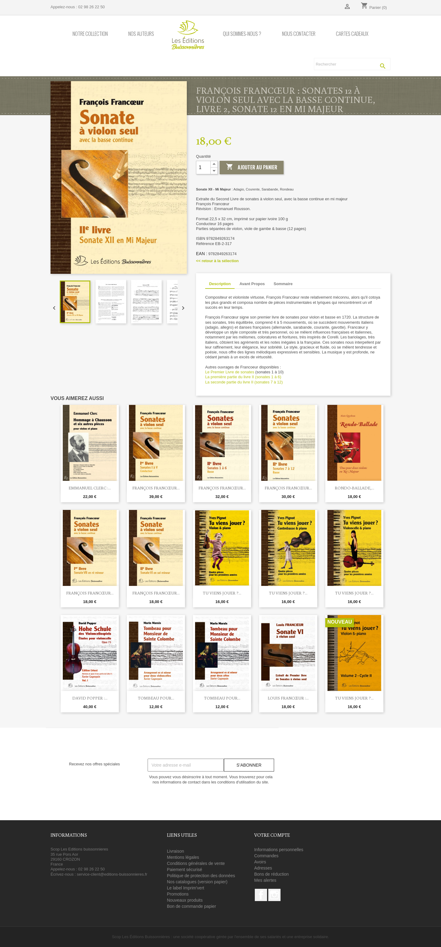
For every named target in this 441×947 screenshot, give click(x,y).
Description (220, 283)
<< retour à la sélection (217, 260)
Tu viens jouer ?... (222, 593)
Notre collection (90, 33)
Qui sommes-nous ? (242, 33)
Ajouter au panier (251, 167)
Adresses (263, 868)
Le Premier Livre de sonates (229, 372)
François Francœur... (156, 488)
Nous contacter (298, 33)
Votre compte (272, 835)
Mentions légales (183, 857)
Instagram (274, 895)
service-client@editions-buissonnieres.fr (112, 874)
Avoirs (260, 861)
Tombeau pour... (156, 698)
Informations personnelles (278, 849)
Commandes (266, 855)
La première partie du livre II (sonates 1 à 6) (243, 377)
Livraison (175, 851)
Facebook (261, 895)
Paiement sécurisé (184, 869)
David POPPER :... (89, 698)
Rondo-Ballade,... (354, 488)
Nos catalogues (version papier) (197, 881)
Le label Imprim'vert (185, 887)
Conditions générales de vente (196, 863)
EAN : (201, 253)
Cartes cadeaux (352, 33)
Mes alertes (265, 880)
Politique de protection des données (201, 875)
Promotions (178, 894)
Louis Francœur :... (288, 698)
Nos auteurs (141, 33)
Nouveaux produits (185, 900)
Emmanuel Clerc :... (90, 488)
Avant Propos (252, 283)
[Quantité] (203, 167)
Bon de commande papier (191, 906)
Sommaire (282, 283)
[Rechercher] (352, 64)
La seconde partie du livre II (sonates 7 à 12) (244, 382)
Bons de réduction (271, 874)
